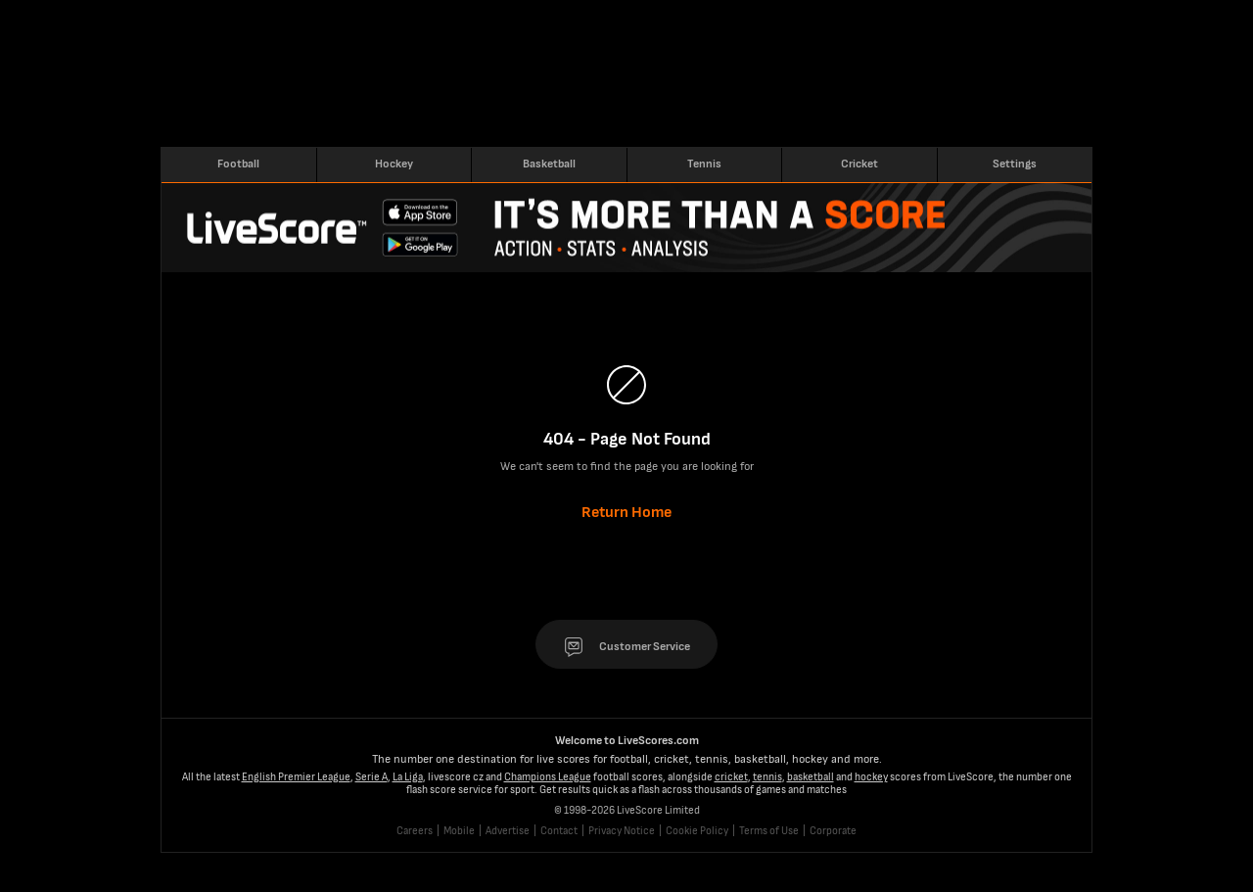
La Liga (408, 777)
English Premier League (296, 777)
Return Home (626, 512)
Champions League (547, 777)
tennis (767, 777)
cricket (731, 777)
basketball (810, 777)
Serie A (371, 777)
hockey (871, 777)
